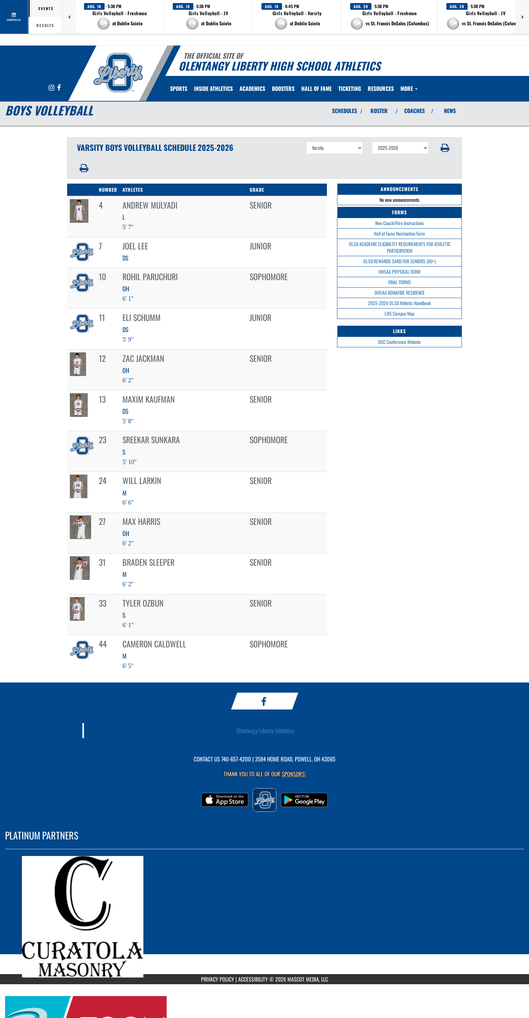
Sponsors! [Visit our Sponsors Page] (294, 774)
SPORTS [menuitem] (178, 88)
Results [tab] (45, 25)
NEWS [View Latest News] (450, 110)
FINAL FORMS (399, 282)
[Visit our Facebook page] (59, 87)
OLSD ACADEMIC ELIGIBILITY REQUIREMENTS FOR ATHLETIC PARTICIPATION (399, 247)
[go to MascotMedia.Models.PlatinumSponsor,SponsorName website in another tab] (264, 916)
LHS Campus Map (399, 313)
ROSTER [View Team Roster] (379, 110)
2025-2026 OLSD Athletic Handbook (399, 302)
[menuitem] (316, 88)
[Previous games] (69, 17)
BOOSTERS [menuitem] (283, 88)
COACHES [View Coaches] (414, 110)
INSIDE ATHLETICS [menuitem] (213, 88)
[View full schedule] (14, 17)
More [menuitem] (409, 88)
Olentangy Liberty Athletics (265, 730)
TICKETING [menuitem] (349, 88)
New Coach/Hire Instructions (399, 222)
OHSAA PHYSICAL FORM (399, 271)
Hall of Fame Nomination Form (399, 233)
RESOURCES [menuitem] (381, 88)
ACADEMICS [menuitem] (252, 88)
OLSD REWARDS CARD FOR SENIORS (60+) (399, 261)
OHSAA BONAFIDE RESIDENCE (399, 292)
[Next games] (522, 17)
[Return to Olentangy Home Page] (118, 73)
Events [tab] (46, 8)
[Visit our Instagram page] (52, 87)
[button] (120, 17)
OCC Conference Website (399, 341)
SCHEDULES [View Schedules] (344, 110)
